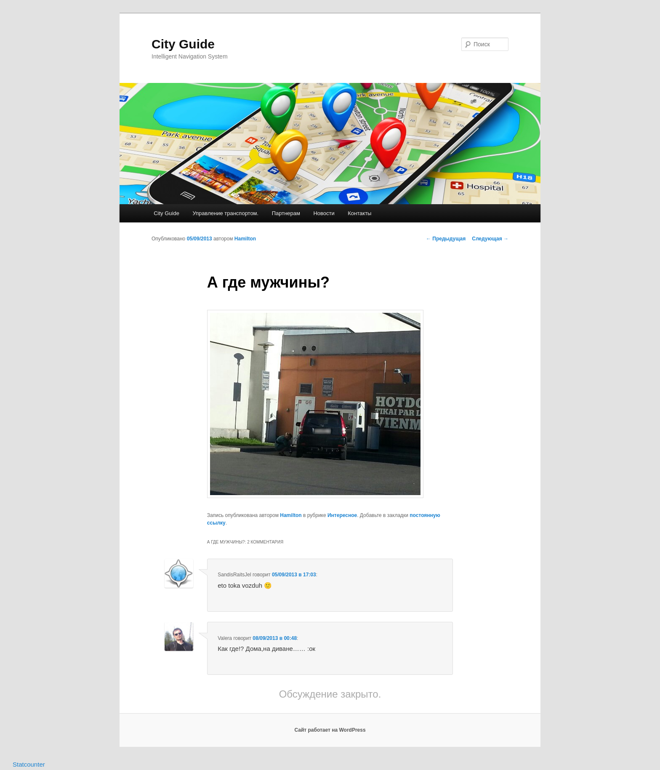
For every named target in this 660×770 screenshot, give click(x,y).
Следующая (490, 239)
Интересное (342, 515)
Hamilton (245, 239)
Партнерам (286, 213)
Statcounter (29, 764)
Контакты (359, 213)
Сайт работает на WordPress (329, 730)
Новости (323, 213)
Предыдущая (446, 239)
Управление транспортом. (225, 213)
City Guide (183, 44)
